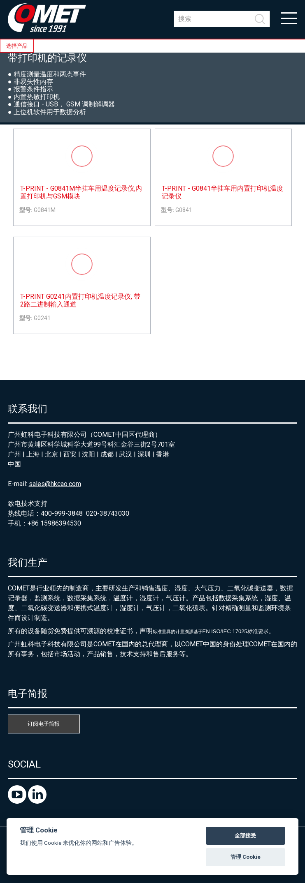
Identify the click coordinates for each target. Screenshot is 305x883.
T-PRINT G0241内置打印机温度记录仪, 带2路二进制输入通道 (80, 300)
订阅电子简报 (44, 724)
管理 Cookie (245, 857)
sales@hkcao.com (55, 484)
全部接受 (245, 835)
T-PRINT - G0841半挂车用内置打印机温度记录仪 (222, 192)
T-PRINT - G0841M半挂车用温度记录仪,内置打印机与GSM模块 (81, 192)
